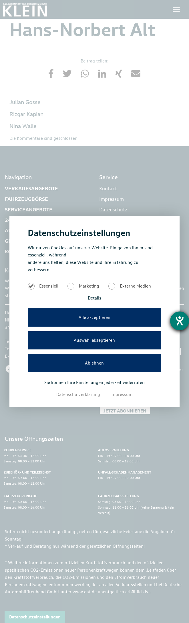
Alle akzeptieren (94, 317)
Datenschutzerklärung (78, 394)
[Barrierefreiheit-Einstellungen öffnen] (179, 321)
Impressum (121, 394)
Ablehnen (94, 363)
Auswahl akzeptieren (94, 340)
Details (94, 298)
